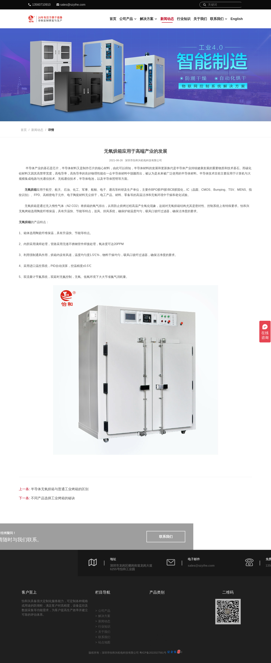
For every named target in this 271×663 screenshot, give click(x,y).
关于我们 (200, 19)
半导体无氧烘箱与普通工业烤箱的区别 (59, 489)
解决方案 (146, 19)
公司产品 (126, 19)
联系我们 (217, 19)
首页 (113, 19)
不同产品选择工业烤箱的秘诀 (53, 498)
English (237, 19)
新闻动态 (167, 19)
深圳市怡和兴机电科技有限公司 (143, 160)
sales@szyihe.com (72, 4)
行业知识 (183, 19)
